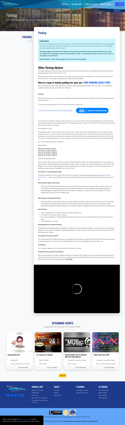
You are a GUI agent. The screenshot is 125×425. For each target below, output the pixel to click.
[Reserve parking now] (92, 111)
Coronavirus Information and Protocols (40, 401)
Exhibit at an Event (91, 4)
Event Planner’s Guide (83, 390)
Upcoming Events (105, 390)
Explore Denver (104, 395)
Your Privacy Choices (65, 417)
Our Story (58, 390)
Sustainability (36, 393)
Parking (27, 37)
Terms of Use (86, 417)
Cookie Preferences (51, 417)
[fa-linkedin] (22, 395)
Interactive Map (104, 398)
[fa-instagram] (18, 395)
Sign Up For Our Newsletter (40, 398)
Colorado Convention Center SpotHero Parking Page (55, 110)
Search (119, 4)
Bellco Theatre (104, 393)
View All (62, 375)
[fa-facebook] (7, 395)
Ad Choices (76, 417)
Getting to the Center (39, 390)
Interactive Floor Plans (83, 393)
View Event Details (24, 367)
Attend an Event (106, 4)
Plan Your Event (76, 4)
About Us (65, 4)
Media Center (59, 395)
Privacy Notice (25, 419)
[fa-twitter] (11, 395)
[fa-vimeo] (15, 395)
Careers (57, 393)
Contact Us (36, 395)
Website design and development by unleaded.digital (80, 421)
